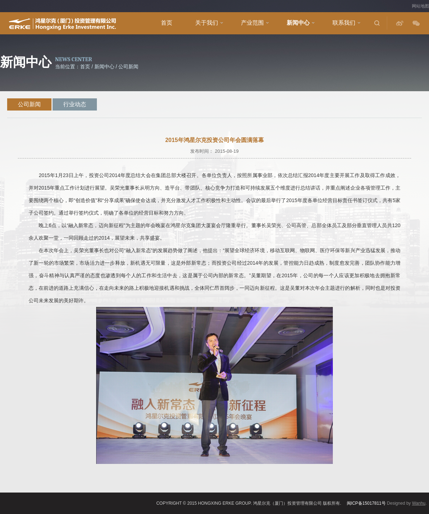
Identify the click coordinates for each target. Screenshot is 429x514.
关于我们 (206, 23)
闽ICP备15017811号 (366, 503)
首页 (166, 23)
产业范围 (252, 23)
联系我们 (343, 23)
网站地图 (420, 6)
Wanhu (418, 503)
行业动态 (74, 104)
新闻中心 (298, 23)
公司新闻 (29, 104)
